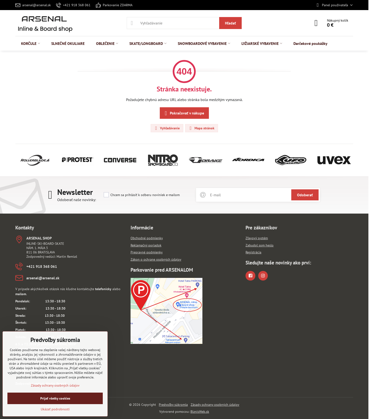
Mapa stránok (201, 128)
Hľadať (230, 23)
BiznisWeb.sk (199, 411)
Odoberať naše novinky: (76, 199)
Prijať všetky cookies (55, 398)
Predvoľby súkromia (173, 404)
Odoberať (305, 194)
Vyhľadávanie (167, 128)
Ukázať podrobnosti (55, 409)
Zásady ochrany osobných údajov (215, 404)
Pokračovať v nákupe (183, 113)
